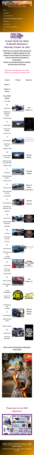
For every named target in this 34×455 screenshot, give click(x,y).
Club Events (6, 21)
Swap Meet (6, 13)
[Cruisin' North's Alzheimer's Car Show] (22, 18)
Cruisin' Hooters (7, 15)
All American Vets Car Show (10, 27)
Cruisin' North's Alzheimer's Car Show (12, 18)
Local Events (6, 24)
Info (4, 29)
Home (4, 10)
